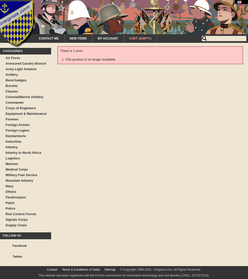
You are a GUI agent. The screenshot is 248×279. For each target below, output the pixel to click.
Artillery (12, 75)
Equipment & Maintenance (26, 114)
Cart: (140, 38)
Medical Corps (17, 169)
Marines (12, 164)
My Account (108, 38)
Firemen (12, 119)
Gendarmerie (16, 136)
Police (10, 208)
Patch (10, 203)
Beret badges (16, 80)
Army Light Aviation (21, 69)
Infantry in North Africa (23, 153)
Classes (12, 91)
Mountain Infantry (19, 180)
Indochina (13, 141)
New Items (78, 38)
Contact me (49, 38)
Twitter (17, 256)
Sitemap (110, 269)
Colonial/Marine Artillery (24, 97)
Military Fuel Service (21, 175)
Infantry (12, 147)
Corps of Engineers (21, 108)
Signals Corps (17, 219)
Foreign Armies (18, 125)
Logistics (13, 158)
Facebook (20, 246)
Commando (15, 102)
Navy (9, 186)
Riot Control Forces (21, 214)
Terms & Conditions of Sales (81, 269)
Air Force (13, 58)
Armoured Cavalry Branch (26, 63)
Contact (52, 269)
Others (11, 192)
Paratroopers (16, 197)
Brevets (12, 86)
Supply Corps (16, 225)
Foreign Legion (17, 130)
